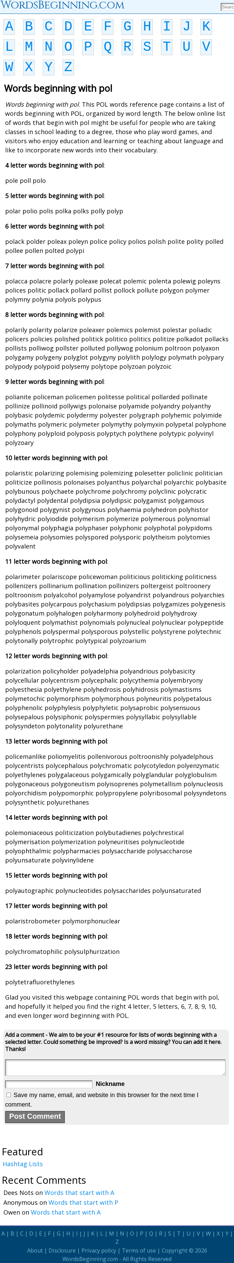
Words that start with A (79, 1193)
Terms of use (139, 1250)
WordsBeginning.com (90, 1259)
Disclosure (62, 1250)
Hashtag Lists (23, 1164)
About (35, 1250)
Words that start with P (83, 1202)
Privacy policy (99, 1250)
